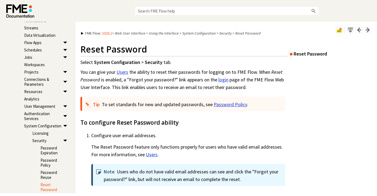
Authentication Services (47, 116)
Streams (31, 27)
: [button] (96, 33)
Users (122, 72)
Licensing (40, 133)
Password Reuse (48, 175)
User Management (47, 106)
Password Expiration (49, 150)
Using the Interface (164, 33)
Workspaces (34, 64)
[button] (314, 11)
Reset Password (48, 187)
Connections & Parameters (47, 82)
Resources (47, 92)
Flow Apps (47, 43)
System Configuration (47, 126)
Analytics (31, 99)
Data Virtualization (39, 35)
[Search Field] (227, 11)
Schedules (47, 50)
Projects (47, 72)
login (223, 79)
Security (51, 141)
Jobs (47, 57)
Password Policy (48, 163)
